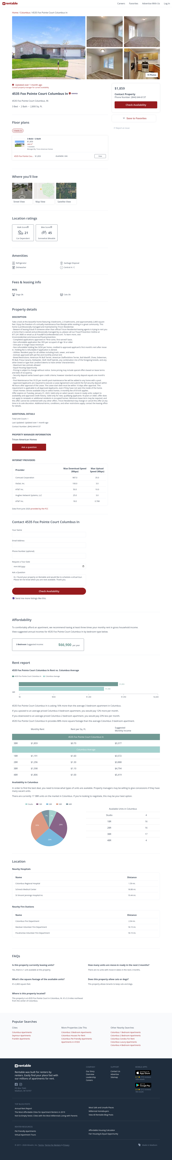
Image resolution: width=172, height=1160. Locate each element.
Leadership (91, 1077)
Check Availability (49, 591)
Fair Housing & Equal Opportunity (103, 1134)
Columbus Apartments (22, 1032)
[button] (48, 47)
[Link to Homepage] (10, 3)
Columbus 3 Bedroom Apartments (76, 1032)
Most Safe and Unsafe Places (101, 1107)
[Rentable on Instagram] (21, 1085)
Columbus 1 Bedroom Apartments (126, 1032)
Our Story (90, 1071)
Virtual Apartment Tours (25, 1134)
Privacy (66, 1145)
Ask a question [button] (29, 447)
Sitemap (114, 1077)
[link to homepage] (49, 1066)
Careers (121, 3)
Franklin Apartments (21, 1038)
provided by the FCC (39, 508)
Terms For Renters (53, 1145)
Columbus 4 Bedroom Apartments (126, 1045)
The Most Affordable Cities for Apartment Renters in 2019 (40, 1112)
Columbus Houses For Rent (73, 1035)
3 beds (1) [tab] (18, 130)
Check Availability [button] (136, 104)
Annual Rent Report (23, 1108)
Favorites (133, 3)
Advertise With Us (151, 3)
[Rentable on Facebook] (17, 1085)
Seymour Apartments (21, 1035)
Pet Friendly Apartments (25, 1131)
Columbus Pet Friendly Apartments (76, 1038)
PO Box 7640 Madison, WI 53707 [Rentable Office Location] (23, 1089)
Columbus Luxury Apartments (124, 1042)
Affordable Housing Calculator (102, 1130)
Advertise (115, 1074)
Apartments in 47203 (70, 1042)
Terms (41, 1145)
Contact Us (115, 1071)
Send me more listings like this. (30, 598)
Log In (167, 3)
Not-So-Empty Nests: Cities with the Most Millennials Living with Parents (46, 1115)
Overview (90, 1074)
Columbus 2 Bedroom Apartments (126, 1035)
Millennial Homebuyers (99, 1111)
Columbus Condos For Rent (123, 1038)
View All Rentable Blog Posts (101, 1114)
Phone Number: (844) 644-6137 (130, 97)
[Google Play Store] (143, 1087)
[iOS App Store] (143, 1075)
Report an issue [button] (122, 128)
